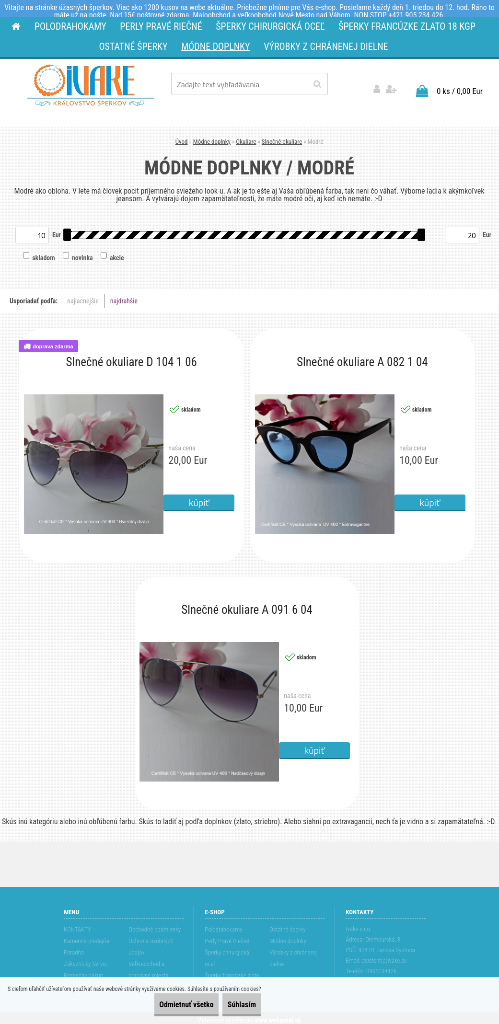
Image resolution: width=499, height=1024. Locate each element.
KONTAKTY (77, 925)
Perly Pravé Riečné (227, 936)
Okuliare (246, 136)
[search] (317, 84)
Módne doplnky (212, 136)
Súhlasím (234, 1004)
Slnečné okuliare (282, 136)
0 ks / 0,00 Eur (460, 86)
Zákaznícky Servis (85, 959)
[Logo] (91, 85)
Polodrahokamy (223, 925)
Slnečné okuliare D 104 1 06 (131, 358)
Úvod (181, 136)
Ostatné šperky (287, 925)
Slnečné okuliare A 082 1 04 (362, 358)
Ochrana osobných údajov (151, 942)
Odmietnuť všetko (166, 1004)
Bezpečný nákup (83, 971)
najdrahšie (124, 296)
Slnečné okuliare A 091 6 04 (247, 605)
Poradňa (74, 948)
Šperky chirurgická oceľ (227, 953)
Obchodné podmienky (154, 925)
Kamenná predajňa (86, 936)
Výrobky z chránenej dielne (293, 953)
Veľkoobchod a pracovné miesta (148, 965)
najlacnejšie (83, 296)
